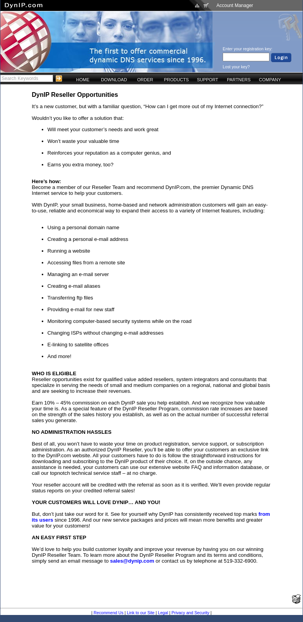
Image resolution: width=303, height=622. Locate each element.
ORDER (145, 79)
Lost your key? (236, 66)
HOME (82, 79)
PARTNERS (239, 79)
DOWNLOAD (114, 79)
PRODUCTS (176, 79)
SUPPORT (207, 79)
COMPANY (270, 79)
